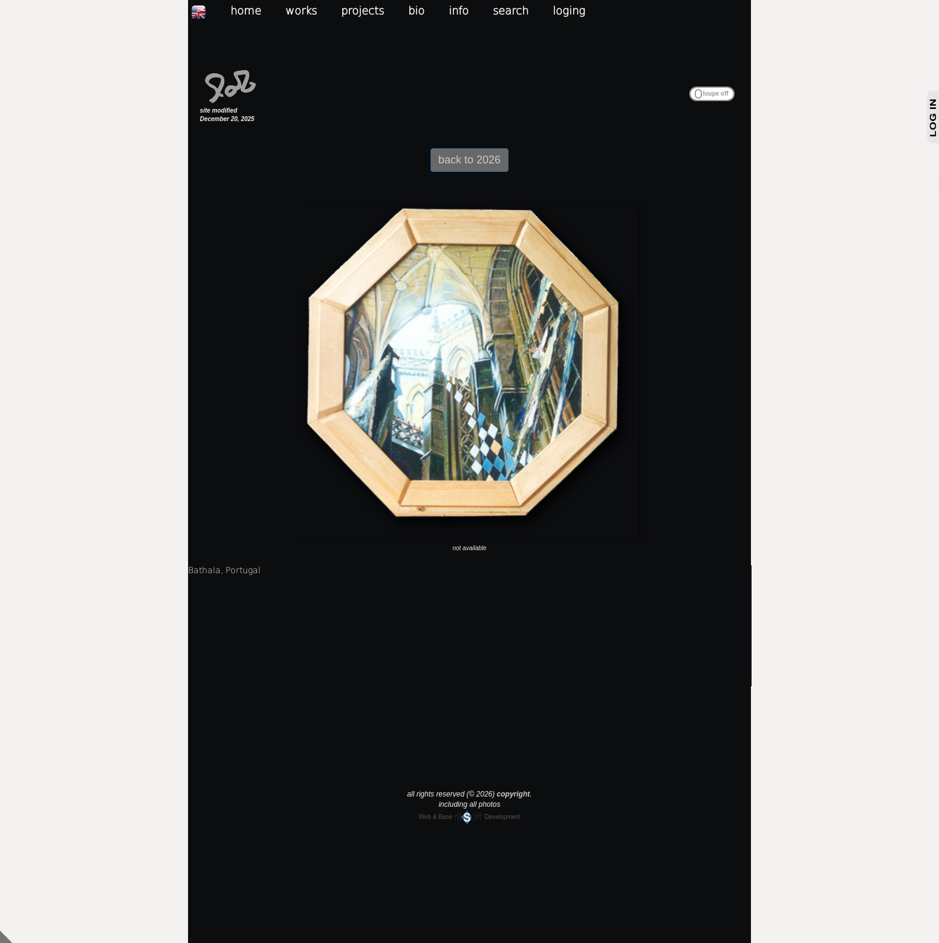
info (459, 10)
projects (362, 10)
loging (569, 10)
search (510, 10)
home (245, 10)
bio (416, 10)
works (301, 10)
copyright (513, 794)
